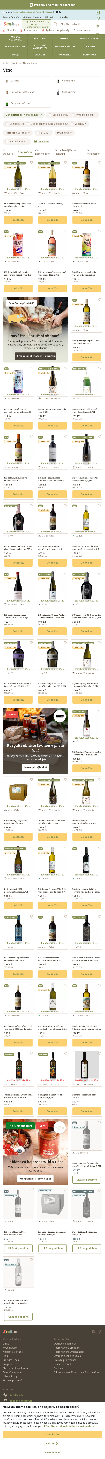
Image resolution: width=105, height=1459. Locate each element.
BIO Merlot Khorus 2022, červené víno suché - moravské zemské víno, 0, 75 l (17, 1234)
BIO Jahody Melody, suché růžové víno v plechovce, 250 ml (17, 275)
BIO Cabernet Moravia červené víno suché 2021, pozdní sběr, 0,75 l (50, 960)
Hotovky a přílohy (65, 46)
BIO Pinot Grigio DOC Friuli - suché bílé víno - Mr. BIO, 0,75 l (52, 684)
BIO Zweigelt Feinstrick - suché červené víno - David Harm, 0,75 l (86, 755)
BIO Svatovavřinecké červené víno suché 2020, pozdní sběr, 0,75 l (18, 1029)
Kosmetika (65, 54)
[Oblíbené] (98, 18)
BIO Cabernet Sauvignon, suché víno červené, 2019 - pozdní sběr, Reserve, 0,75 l (51, 549)
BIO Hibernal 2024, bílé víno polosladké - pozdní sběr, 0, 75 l (52, 1029)
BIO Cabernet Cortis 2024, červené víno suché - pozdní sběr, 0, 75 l (85, 892)
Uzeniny (65, 38)
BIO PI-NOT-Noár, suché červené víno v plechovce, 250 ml (18, 412)
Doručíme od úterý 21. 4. (18, 189)
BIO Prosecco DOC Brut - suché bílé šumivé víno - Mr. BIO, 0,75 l (86, 616)
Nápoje (15, 54)
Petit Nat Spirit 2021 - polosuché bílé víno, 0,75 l (16, 890)
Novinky (9, 30)
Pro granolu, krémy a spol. (35, 1178)
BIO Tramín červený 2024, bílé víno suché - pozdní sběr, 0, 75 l (52, 892)
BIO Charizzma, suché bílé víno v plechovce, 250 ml (84, 273)
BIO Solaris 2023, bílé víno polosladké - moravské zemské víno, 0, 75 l (16, 1303)
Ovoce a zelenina (89, 38)
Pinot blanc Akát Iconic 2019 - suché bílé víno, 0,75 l (85, 479)
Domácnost (89, 54)
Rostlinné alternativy (40, 46)
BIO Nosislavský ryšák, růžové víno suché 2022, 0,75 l (52, 273)
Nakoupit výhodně (35, 767)
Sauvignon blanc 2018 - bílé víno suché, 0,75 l (51, 1096)
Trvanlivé (89, 46)
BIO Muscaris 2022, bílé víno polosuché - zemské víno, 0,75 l (86, 549)
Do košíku (18, 219)
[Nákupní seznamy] (98, 12)
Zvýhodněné (29, 30)
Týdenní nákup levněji (55, 30)
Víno (35, 63)
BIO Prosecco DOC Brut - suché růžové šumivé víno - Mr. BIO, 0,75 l (18, 549)
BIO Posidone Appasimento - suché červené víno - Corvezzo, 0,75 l (17, 960)
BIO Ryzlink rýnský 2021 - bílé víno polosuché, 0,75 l (85, 342)
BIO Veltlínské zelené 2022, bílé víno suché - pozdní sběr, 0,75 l (85, 1029)
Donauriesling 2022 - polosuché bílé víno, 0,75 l (84, 822)
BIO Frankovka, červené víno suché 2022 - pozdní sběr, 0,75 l (86, 1164)
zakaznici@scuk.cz (18, 1400)
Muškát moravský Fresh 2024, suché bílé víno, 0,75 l (18, 205)
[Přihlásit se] (98, 26)
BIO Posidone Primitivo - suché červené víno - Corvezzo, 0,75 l (86, 960)
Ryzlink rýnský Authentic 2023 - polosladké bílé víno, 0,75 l (86, 684)
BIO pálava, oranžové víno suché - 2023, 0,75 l (16, 479)
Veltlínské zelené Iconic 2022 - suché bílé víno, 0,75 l (52, 822)
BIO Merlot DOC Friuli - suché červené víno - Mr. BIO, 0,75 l (17, 684)
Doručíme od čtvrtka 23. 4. (18, 1080)
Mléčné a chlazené (15, 46)
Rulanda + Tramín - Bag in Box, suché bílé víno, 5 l (52, 1233)
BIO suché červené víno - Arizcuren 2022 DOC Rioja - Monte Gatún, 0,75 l (16, 617)
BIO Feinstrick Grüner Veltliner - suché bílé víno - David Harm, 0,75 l (52, 617)
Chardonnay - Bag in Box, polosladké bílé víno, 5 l (15, 822)
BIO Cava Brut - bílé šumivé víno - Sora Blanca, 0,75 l (84, 410)
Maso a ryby (40, 38)
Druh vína (64, 132)
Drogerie (40, 54)
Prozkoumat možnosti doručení (36, 356)
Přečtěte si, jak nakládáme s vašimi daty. (69, 1426)
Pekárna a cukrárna (15, 38)
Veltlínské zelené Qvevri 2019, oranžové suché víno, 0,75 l (18, 1096)
